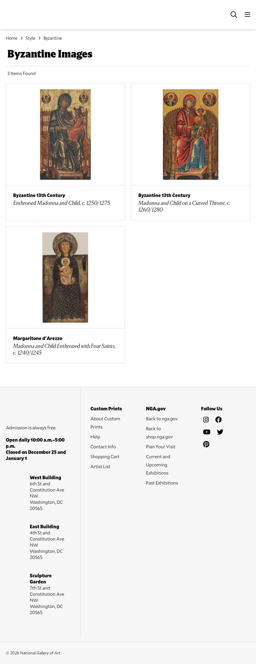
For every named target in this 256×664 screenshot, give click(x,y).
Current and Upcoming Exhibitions (158, 464)
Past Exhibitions (162, 483)
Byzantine (52, 38)
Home (12, 38)
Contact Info (103, 446)
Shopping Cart (104, 456)
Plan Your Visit (160, 446)
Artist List (100, 466)
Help (95, 436)
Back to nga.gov (162, 418)
